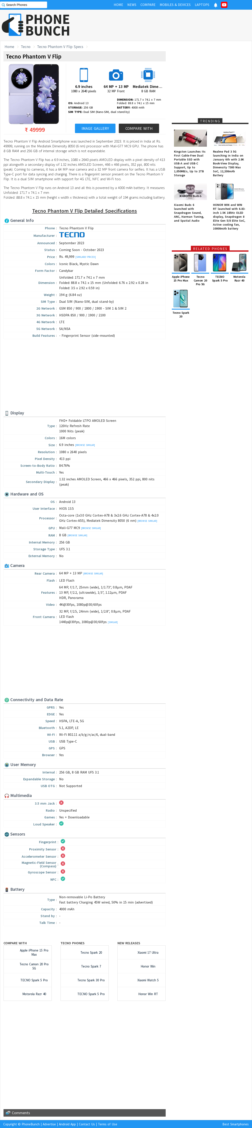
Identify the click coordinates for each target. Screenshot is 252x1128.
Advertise (49, 1124)
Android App (67, 1124)
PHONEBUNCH (47, 24)
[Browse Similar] (85, 445)
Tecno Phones (72, 943)
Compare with (15, 943)
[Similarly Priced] (85, 256)
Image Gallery (95, 128)
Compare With (139, 128)
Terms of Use (107, 1124)
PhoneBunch (31, 1124)
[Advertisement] (172, 25)
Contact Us (87, 1124)
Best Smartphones (235, 1124)
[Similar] (113, 622)
